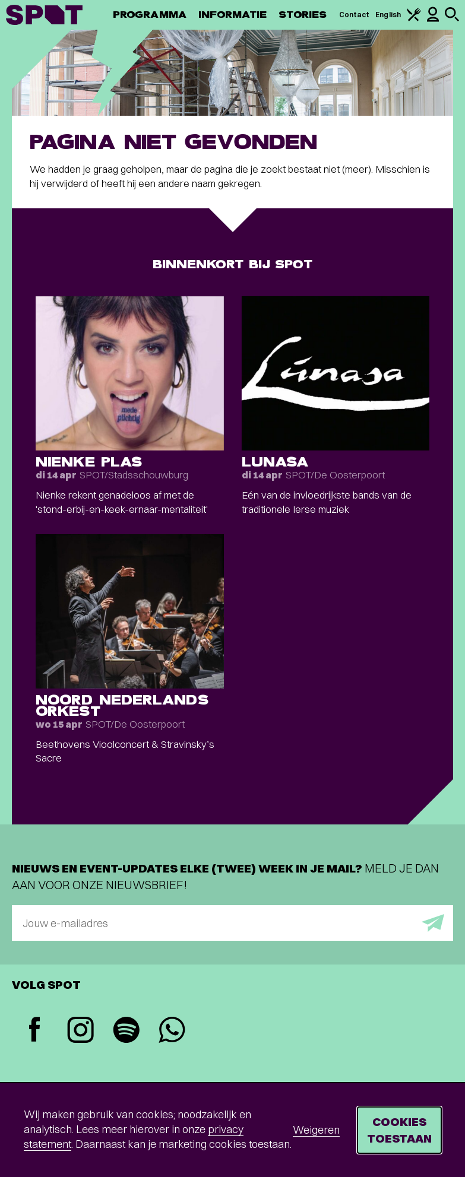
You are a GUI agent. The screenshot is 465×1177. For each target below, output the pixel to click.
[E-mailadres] (232, 923)
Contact (354, 14)
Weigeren (316, 1130)
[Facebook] (35, 1031)
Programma (149, 14)
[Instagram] (80, 1031)
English (388, 14)
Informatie (232, 14)
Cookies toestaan (399, 1130)
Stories (303, 14)
